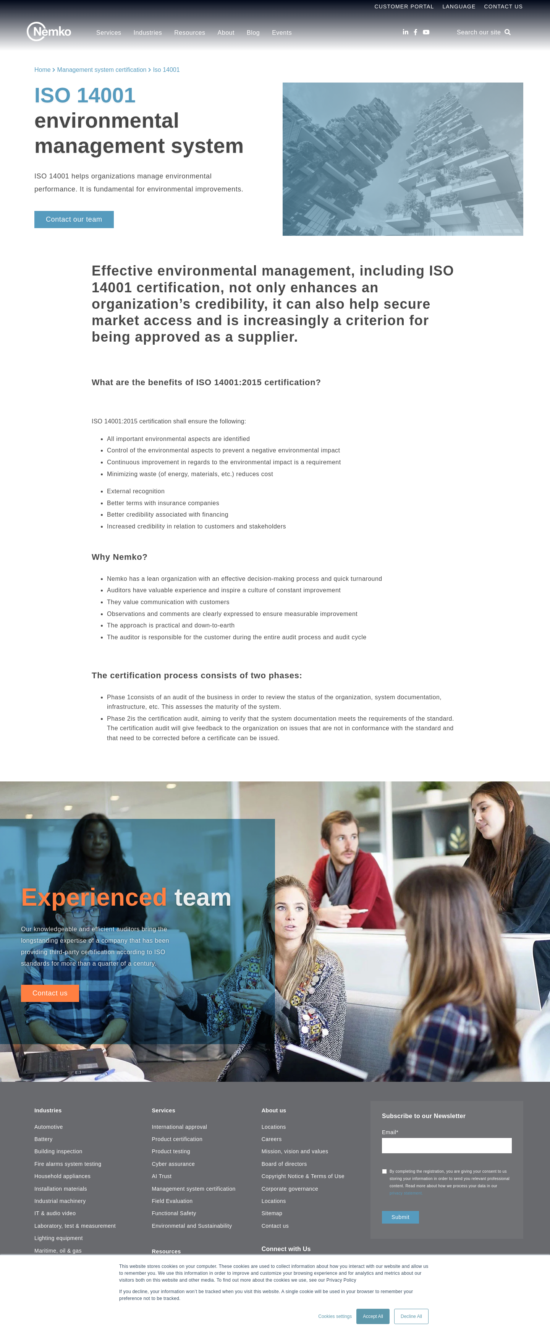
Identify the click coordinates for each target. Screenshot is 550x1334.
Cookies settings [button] (335, 1316)
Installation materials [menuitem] (60, 1186)
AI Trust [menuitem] (161, 1174)
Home (42, 69)
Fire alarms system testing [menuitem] (68, 1162)
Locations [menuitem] (274, 1125)
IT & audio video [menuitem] (55, 1211)
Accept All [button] (373, 1316)
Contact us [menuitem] (275, 1224)
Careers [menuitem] (272, 1137)
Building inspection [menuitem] (58, 1149)
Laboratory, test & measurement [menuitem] (75, 1224)
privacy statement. (407, 1193)
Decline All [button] (411, 1316)
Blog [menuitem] (253, 32)
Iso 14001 (166, 69)
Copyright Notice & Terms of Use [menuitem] (303, 1174)
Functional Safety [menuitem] (174, 1211)
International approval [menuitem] (179, 1125)
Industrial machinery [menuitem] (60, 1199)
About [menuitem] (226, 32)
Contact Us (503, 6)
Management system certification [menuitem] (193, 1186)
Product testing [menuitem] (171, 1149)
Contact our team (74, 219)
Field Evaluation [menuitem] (172, 1199)
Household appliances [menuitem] (62, 1174)
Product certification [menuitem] (177, 1137)
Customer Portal (404, 6)
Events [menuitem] (282, 32)
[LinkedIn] (405, 32)
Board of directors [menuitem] (284, 1162)
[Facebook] (415, 32)
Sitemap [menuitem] (272, 1211)
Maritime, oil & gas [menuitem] (58, 1248)
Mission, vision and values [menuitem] (295, 1149)
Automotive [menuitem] (48, 1125)
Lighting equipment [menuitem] (58, 1236)
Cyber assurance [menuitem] (173, 1162)
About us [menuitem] (275, 1108)
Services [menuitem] (108, 32)
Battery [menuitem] (43, 1137)
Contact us (50, 993)
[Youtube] (426, 32)
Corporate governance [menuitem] (290, 1186)
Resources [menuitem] (189, 32)
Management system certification (102, 69)
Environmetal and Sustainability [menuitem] (192, 1224)
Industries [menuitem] (148, 32)
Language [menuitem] (459, 6)
